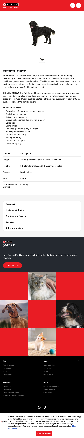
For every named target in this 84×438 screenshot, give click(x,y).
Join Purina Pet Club (51, 386)
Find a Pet (7, 368)
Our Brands (7, 374)
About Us (7, 382)
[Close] (80, 417)
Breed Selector (49, 389)
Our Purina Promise (11, 392)
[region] (42, 425)
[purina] (39, 407)
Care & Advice (8, 365)
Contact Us (48, 392)
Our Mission (8, 386)
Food (5, 371)
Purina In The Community (13, 395)
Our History (7, 389)
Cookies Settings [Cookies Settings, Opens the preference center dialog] (44, 433)
